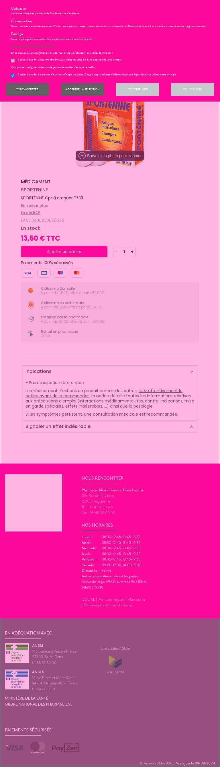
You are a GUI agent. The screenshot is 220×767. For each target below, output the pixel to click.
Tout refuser (137, 89)
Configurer (192, 89)
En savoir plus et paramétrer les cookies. (33, 46)
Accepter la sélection (82, 89)
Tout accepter (27, 89)
